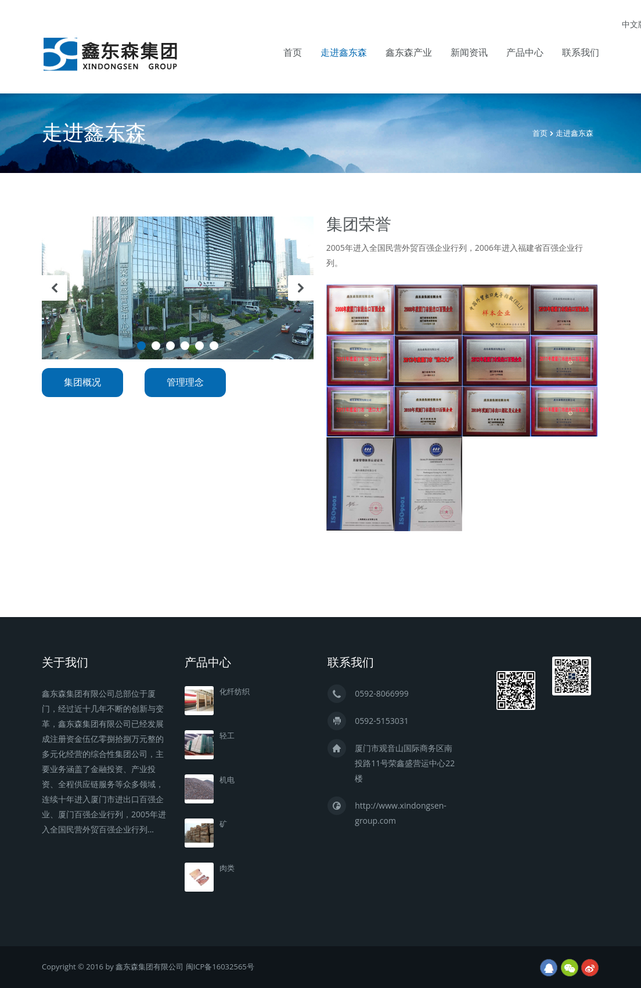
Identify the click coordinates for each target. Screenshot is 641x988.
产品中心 (524, 52)
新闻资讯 (469, 52)
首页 (292, 52)
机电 (227, 780)
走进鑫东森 (343, 52)
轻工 (227, 735)
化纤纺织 (234, 691)
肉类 (227, 868)
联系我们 (580, 52)
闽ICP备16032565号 (220, 966)
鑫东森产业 (409, 52)
